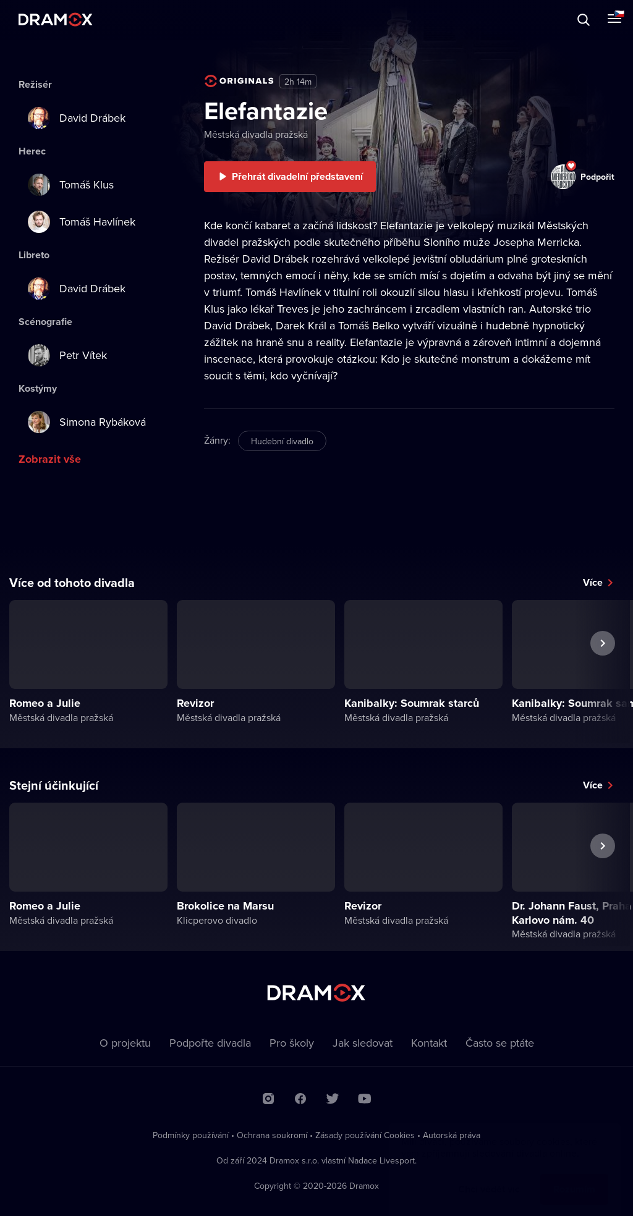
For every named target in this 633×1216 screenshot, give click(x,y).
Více (593, 582)
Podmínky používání (191, 1135)
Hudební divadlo (282, 441)
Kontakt (429, 1042)
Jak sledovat (363, 1042)
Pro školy (292, 1042)
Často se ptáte (499, 1042)
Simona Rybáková (87, 422)
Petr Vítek (67, 355)
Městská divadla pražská (256, 134)
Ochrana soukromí (272, 1135)
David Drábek (76, 118)
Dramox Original (239, 81)
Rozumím (574, 1177)
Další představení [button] (603, 671)
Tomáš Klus (71, 185)
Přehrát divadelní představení (297, 176)
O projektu (125, 1042)
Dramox (56, 19)
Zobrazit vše (50, 459)
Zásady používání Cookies (365, 1135)
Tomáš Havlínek (81, 222)
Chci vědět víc (489, 1177)
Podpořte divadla (210, 1042)
